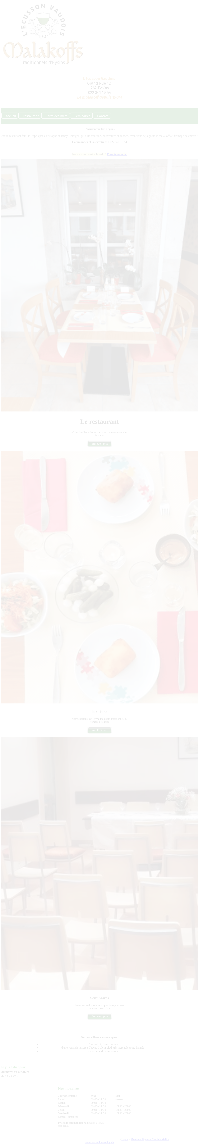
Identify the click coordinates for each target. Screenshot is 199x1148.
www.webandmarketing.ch (99, 1142)
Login (124, 1139)
